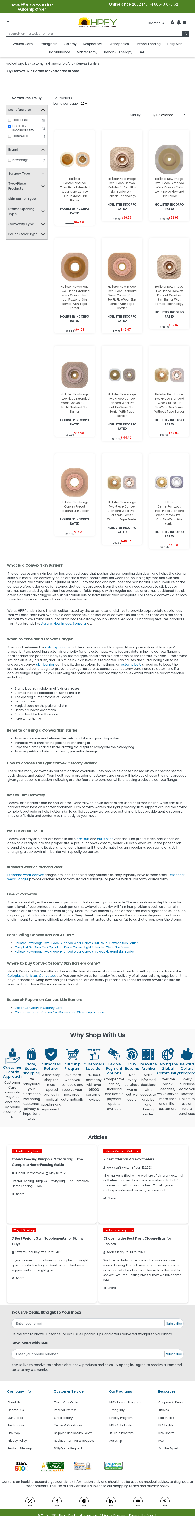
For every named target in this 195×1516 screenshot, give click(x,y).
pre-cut (82, 839)
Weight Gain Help (24, 1230)
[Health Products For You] (97, 21)
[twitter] (30, 1501)
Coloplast (15, 975)
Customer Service (68, 1391)
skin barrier (45, 664)
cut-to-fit (105, 839)
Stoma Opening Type (21, 211)
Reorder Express (65, 1410)
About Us (14, 1402)
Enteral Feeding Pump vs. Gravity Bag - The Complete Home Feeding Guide (50, 1183)
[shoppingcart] (184, 23)
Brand (13, 149)
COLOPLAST (21, 120)
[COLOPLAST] (9, 120)
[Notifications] (179, 22)
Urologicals (48, 44)
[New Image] (9, 160)
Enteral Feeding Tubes (27, 1151)
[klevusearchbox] (185, 34)
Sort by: (135, 115)
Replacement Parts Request (74, 1441)
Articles (163, 1410)
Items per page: (65, 103)
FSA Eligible (165, 1425)
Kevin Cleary (113, 1252)
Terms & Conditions (68, 1425)
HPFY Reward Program (125, 1402)
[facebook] (57, 1501)
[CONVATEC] (9, 136)
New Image (21, 160)
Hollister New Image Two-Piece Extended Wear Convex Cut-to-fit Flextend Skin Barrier (76, 943)
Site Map (14, 1433)
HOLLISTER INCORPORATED (23, 128)
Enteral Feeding (148, 44)
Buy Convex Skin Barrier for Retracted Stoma (42, 71)
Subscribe (174, 1323)
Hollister (30, 975)
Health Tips (166, 1418)
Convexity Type (21, 224)
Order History (63, 1418)
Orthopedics (119, 44)
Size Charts (166, 1433)
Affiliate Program (121, 1433)
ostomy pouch (57, 647)
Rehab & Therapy (118, 52)
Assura (46, 623)
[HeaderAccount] (172, 22)
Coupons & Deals (170, 1402)
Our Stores (15, 1418)
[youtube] (138, 1501)
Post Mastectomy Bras (119, 1230)
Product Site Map (20, 1448)
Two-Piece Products (17, 186)
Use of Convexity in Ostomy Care (38, 1008)
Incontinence (59, 52)
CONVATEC (20, 136)
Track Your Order (66, 1402)
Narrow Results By (26, 98)
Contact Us (156, 23)
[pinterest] (165, 1501)
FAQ (161, 1441)
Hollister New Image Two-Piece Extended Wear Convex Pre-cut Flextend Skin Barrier (74, 952)
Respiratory (92, 44)
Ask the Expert (168, 1448)
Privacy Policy (17, 1441)
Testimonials (17, 1425)
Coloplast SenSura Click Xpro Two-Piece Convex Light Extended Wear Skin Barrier (73, 947)
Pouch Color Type (23, 234)
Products (63, 98)
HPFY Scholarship (121, 1425)
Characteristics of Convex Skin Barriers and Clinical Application (59, 1012)
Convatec (47, 975)
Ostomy (70, 44)
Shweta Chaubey (26, 1252)
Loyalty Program (121, 1418)
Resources (166, 1391)
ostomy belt (131, 664)
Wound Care (23, 44)
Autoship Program (72, 1066)
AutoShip (115, 1441)
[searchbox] (97, 34)
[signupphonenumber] (88, 1354)
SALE (142, 52)
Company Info (19, 1391)
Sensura (79, 623)
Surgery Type (19, 173)
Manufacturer (19, 109)
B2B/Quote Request (68, 1448)
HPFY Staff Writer (117, 1168)
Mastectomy (87, 52)
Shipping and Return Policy (73, 1433)
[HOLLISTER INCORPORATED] (9, 126)
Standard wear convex (25, 875)
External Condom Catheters (122, 1151)
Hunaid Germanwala (28, 1173)
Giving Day (117, 1410)
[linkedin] (111, 1501)
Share (18, 1194)
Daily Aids (174, 44)
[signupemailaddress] (88, 1323)
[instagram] (84, 1501)
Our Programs (120, 1391)
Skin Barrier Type (22, 198)
